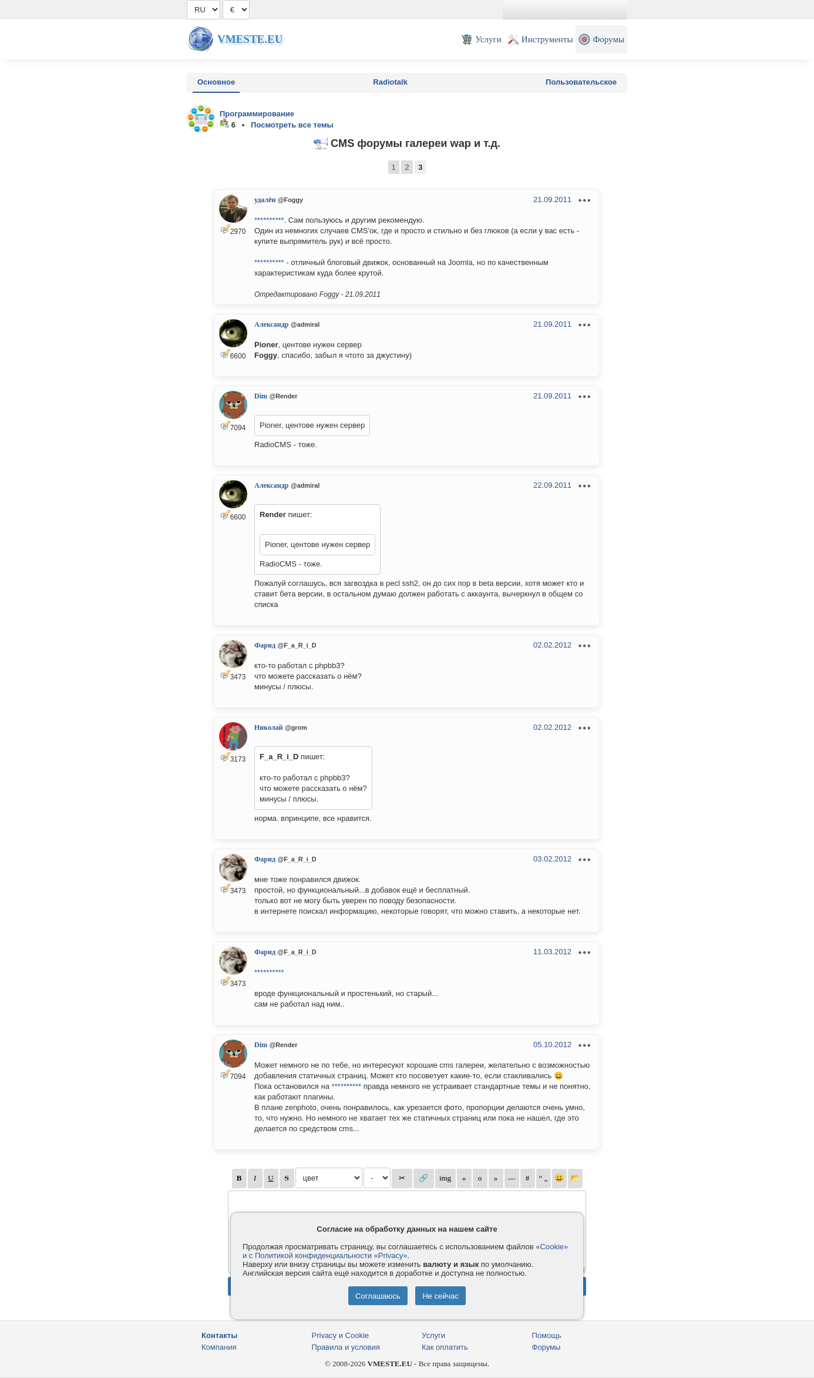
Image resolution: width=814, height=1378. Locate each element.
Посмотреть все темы (292, 124)
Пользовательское (581, 82)
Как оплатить (445, 1347)
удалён (264, 200)
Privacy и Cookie (340, 1335)
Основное (216, 82)
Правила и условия (346, 1347)
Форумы (546, 1347)
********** (269, 220)
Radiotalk (390, 82)
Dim (260, 396)
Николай (268, 727)
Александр (271, 324)
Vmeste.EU (249, 39)
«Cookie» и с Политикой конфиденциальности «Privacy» (405, 1251)
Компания (219, 1347)
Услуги (433, 1335)
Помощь (546, 1335)
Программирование (257, 113)
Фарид (264, 645)
